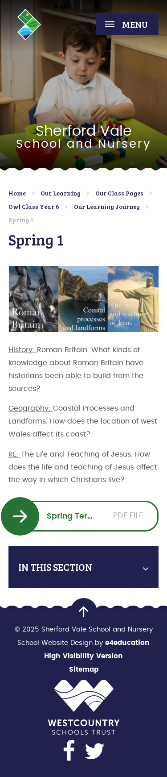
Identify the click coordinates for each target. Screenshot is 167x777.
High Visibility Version (83, 656)
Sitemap (83, 669)
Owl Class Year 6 (33, 206)
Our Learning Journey (107, 206)
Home (17, 193)
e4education (127, 643)
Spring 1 (20, 220)
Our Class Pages (119, 193)
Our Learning (61, 193)
